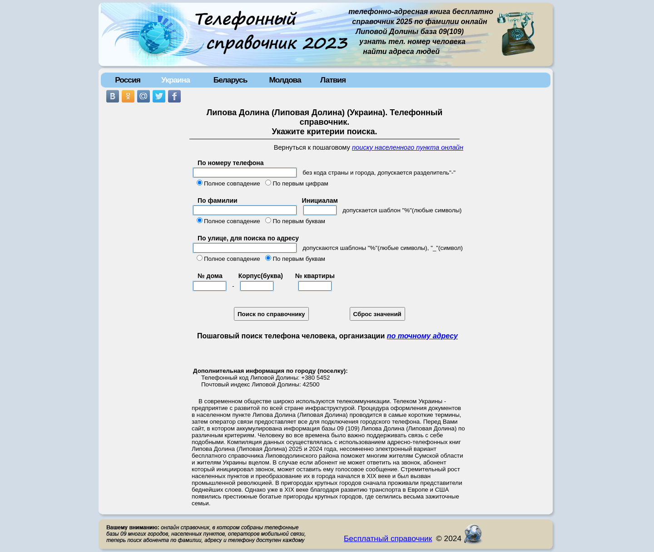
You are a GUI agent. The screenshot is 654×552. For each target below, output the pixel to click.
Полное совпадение (232, 183)
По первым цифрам (300, 183)
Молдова (285, 79)
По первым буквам (298, 221)
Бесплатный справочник (388, 538)
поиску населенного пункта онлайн (407, 147)
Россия (127, 79)
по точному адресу (422, 336)
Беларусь (230, 79)
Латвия (333, 79)
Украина (175, 79)
